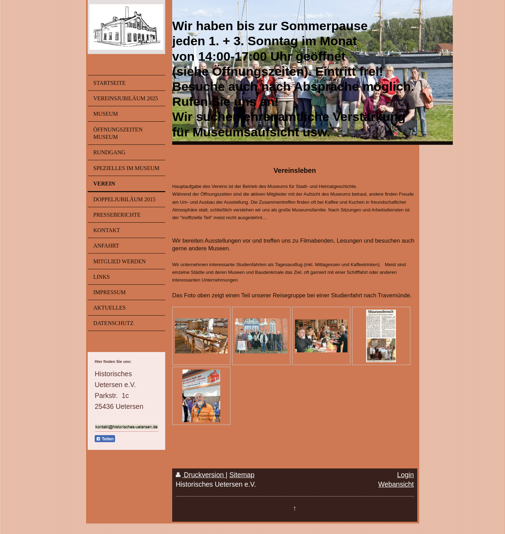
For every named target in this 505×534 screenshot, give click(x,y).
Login (405, 475)
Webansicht (396, 484)
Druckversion (201, 475)
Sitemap (242, 475)
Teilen (105, 439)
